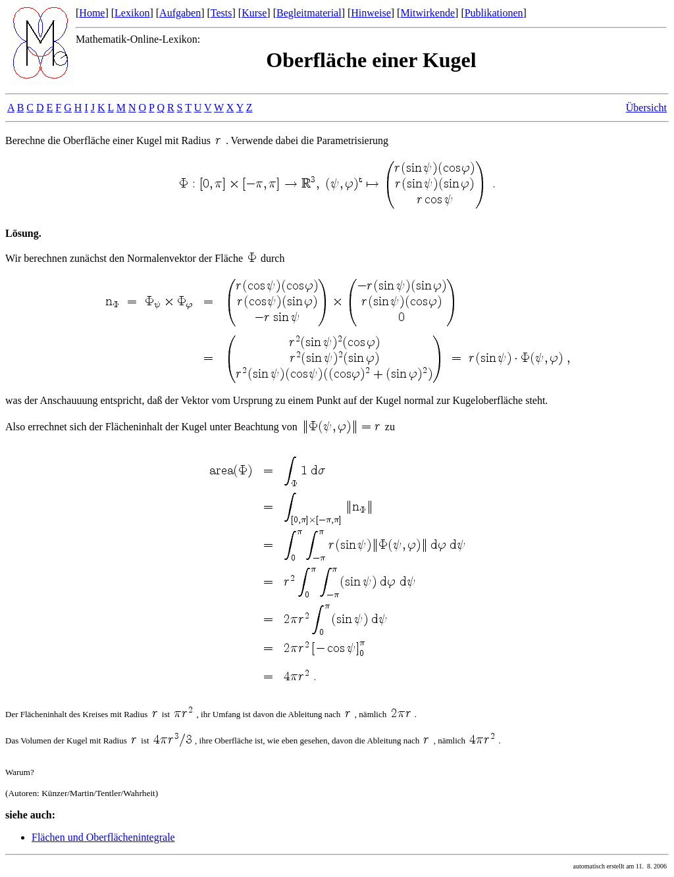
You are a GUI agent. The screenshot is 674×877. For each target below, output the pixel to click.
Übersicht (646, 107)
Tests (221, 12)
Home (92, 12)
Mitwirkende (427, 12)
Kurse (254, 12)
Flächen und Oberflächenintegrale (103, 837)
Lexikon (132, 12)
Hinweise (370, 12)
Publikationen (494, 12)
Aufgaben (180, 12)
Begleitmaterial (309, 12)
